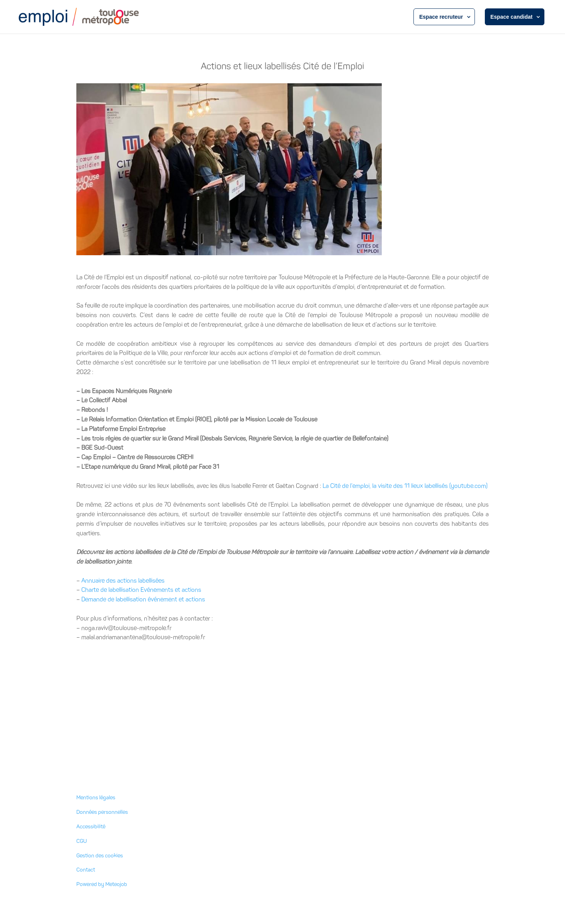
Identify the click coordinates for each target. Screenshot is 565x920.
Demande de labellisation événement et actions (143, 599)
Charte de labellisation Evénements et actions (141, 589)
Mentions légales (95, 797)
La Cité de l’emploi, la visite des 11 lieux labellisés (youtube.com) (405, 485)
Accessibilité (90, 826)
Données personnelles (102, 812)
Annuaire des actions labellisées (123, 580)
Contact (85, 870)
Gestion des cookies (99, 855)
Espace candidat (512, 17)
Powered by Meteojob (101, 884)
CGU (81, 841)
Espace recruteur (441, 17)
